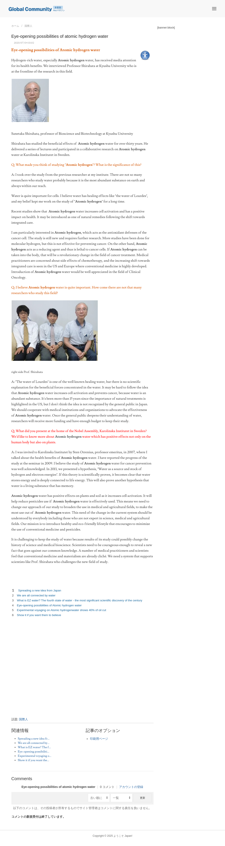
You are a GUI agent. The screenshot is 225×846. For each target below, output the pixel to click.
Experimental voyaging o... (34, 756)
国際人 (28, 26)
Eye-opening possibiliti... (33, 752)
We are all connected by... (34, 743)
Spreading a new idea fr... (34, 739)
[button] (214, 8)
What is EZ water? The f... (34, 747)
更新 (142, 797)
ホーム (15, 26)
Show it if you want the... (33, 760)
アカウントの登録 (131, 787)
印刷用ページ (99, 739)
